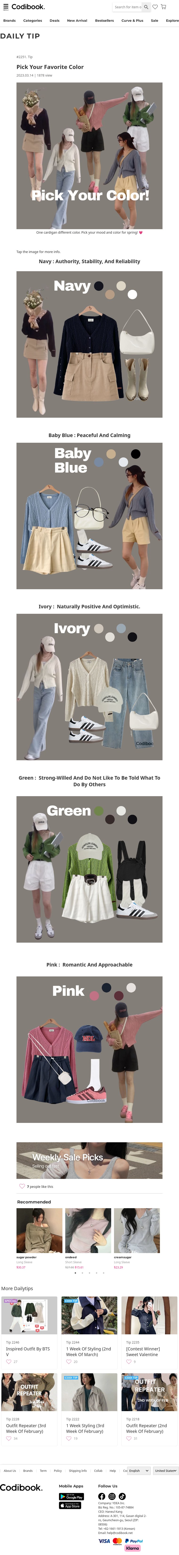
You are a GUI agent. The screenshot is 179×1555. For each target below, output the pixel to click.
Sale (154, 20)
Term (43, 1471)
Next (166, 1237)
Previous (13, 1237)
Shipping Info (78, 1471)
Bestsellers (104, 20)
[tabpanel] (40, 1237)
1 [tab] (75, 1273)
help (113, 1471)
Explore (172, 20)
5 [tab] (103, 1273)
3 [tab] (89, 1273)
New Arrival (77, 20)
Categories (32, 20)
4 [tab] (96, 1273)
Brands (9, 20)
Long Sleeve (24, 1262)
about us (10, 1471)
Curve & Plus (132, 20)
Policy (58, 1471)
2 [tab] (82, 1273)
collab (98, 1471)
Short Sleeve (73, 1262)
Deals (54, 20)
